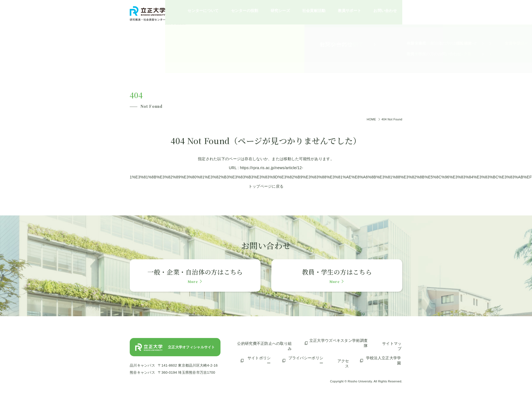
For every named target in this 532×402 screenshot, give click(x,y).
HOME (371, 119)
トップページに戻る (266, 186)
